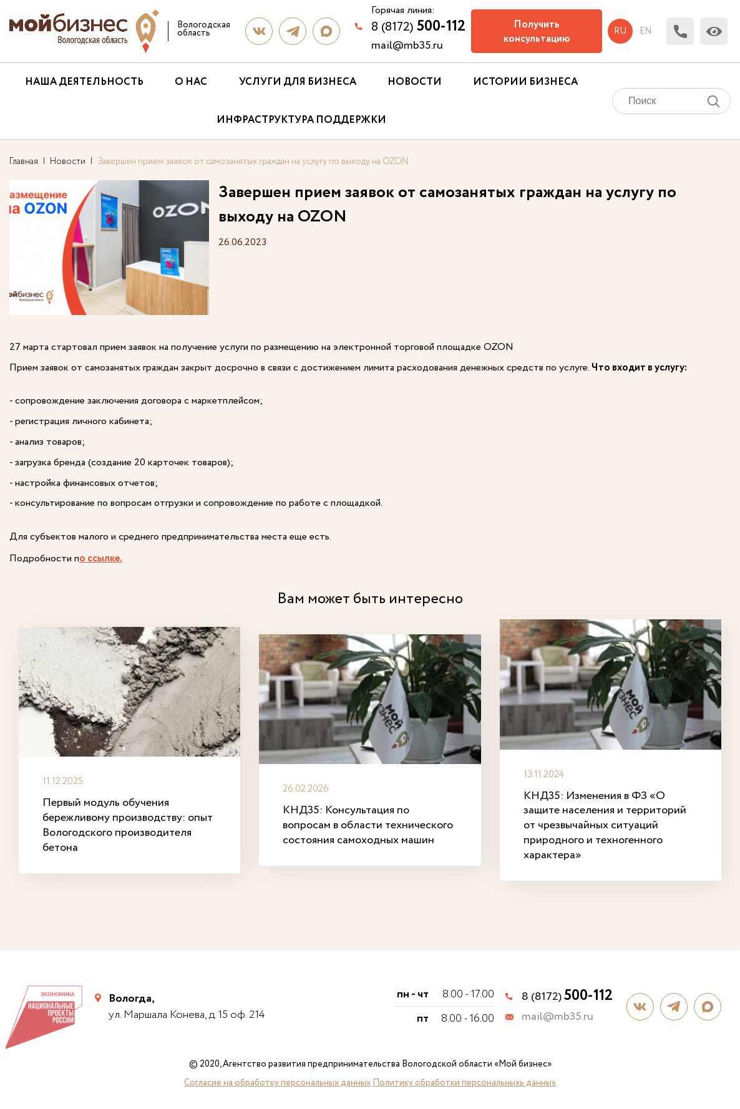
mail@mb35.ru (407, 45)
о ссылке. (100, 559)
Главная (23, 161)
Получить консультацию (537, 31)
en (645, 31)
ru (620, 31)
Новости (414, 82)
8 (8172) (418, 26)
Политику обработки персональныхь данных (464, 1083)
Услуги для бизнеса (297, 82)
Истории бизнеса (525, 82)
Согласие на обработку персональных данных (277, 1083)
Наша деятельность (84, 82)
